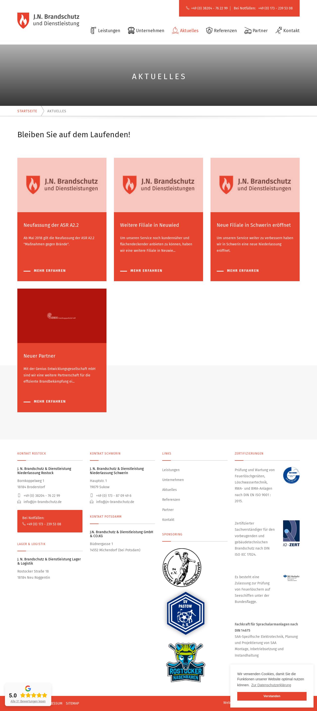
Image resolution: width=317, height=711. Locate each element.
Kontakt (168, 520)
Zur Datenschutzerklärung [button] (271, 685)
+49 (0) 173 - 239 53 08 (275, 8)
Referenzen (171, 500)
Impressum (53, 703)
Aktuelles (169, 490)
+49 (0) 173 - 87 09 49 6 (110, 496)
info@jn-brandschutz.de (39, 502)
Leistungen (171, 470)
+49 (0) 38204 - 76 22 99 (209, 8)
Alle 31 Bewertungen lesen (28, 701)
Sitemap (72, 703)
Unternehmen (173, 480)
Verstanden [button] (272, 696)
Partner (168, 510)
